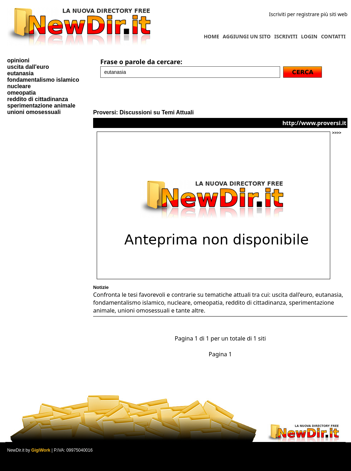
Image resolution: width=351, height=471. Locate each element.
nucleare (19, 86)
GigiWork (40, 450)
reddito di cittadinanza (37, 99)
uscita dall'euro (28, 67)
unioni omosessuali (34, 112)
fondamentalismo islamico (43, 80)
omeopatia (21, 93)
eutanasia (20, 73)
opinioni (18, 60)
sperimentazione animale (41, 106)
